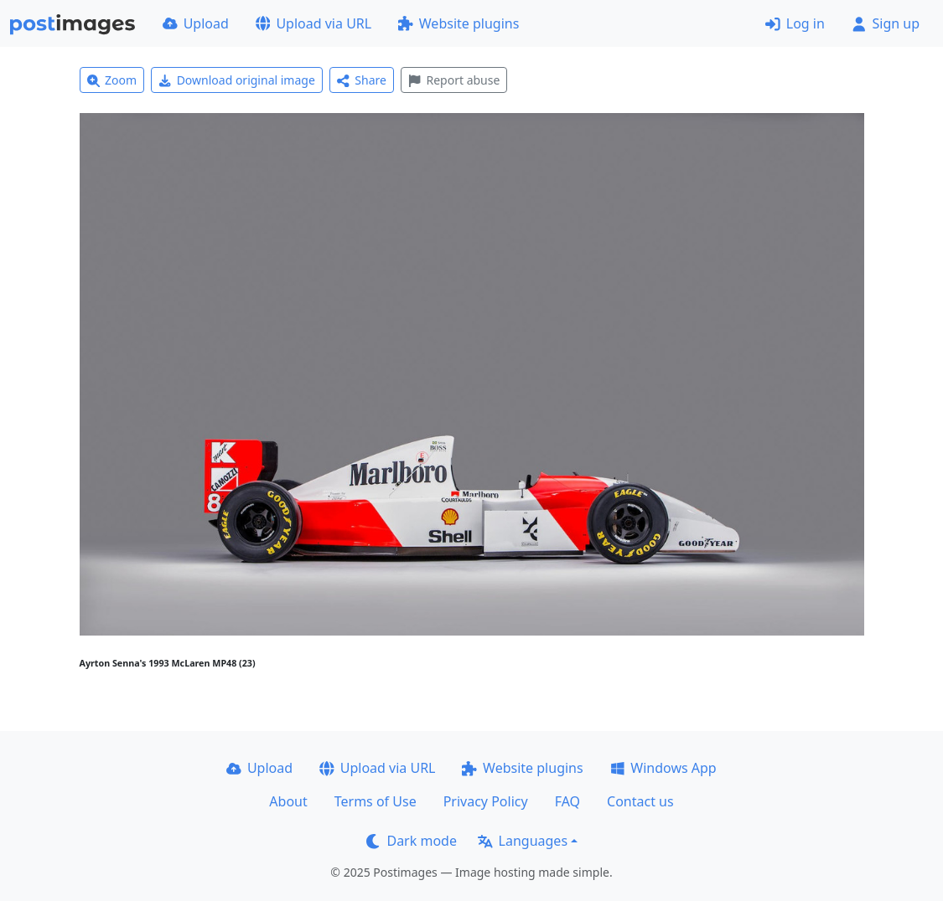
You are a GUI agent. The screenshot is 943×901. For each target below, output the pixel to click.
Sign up (886, 23)
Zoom (112, 80)
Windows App (663, 768)
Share (361, 80)
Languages (522, 840)
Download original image (236, 80)
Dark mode (411, 840)
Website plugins (458, 23)
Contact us (640, 801)
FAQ (567, 801)
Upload (196, 23)
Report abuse (454, 80)
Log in (795, 23)
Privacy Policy (485, 801)
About (288, 801)
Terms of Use (375, 801)
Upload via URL (313, 23)
